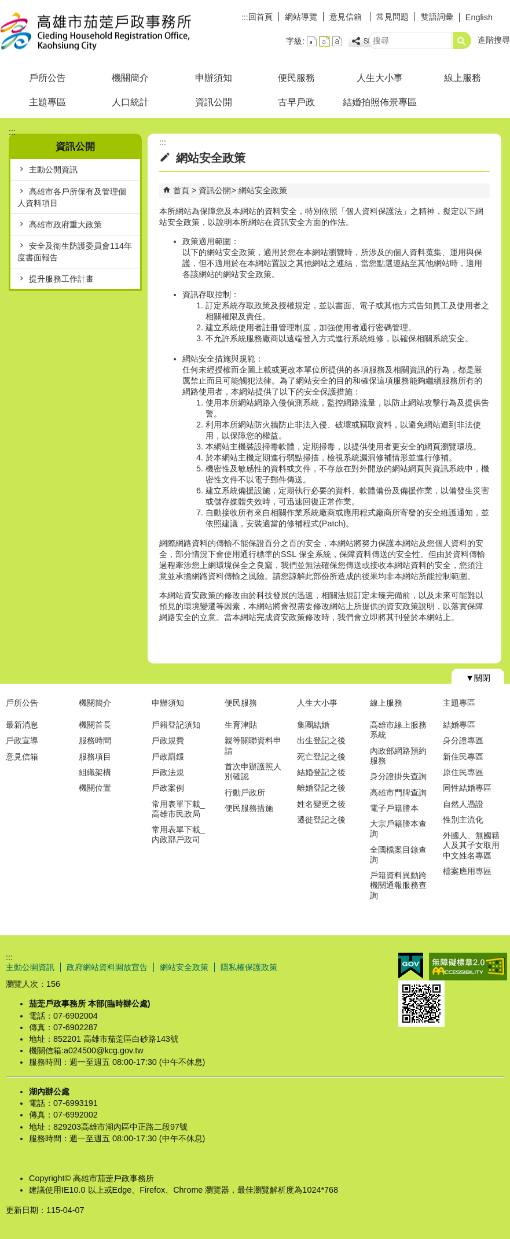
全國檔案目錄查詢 (398, 854)
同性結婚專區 (467, 787)
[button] (462, 40)
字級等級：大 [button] (337, 41)
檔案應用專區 (467, 871)
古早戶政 (296, 102)
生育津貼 (241, 724)
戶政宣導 (22, 740)
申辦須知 (213, 78)
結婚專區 (459, 724)
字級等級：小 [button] (312, 41)
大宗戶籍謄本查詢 (398, 828)
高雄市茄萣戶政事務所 (98, 31)
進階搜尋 (494, 40)
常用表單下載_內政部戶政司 (178, 834)
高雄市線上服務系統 (398, 729)
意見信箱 (346, 16)
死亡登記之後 (321, 756)
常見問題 (392, 16)
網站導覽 (301, 16)
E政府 (410, 966)
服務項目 (95, 756)
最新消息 (22, 724)
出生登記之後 (321, 740)
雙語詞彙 (437, 16)
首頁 (181, 190)
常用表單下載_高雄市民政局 (178, 808)
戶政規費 (168, 740)
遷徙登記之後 (321, 819)
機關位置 (95, 787)
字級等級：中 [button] (324, 41)
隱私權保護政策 (249, 967)
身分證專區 (463, 740)
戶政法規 (168, 772)
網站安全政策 (263, 190)
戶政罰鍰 (168, 756)
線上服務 (462, 78)
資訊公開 (213, 102)
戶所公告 (47, 78)
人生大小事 (380, 78)
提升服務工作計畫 (61, 278)
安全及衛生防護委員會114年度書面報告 (74, 251)
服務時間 (95, 740)
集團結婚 (313, 724)
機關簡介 (130, 78)
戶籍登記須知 (176, 724)
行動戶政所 (245, 792)
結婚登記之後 (321, 772)
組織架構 (95, 772)
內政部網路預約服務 (398, 755)
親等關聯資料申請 (253, 745)
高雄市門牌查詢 (398, 792)
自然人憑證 (463, 804)
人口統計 (130, 102)
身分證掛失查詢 (398, 776)
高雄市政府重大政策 (65, 224)
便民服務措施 (249, 808)
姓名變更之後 (321, 804)
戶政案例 (168, 787)
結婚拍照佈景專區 (380, 102)
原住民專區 (463, 772)
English (479, 17)
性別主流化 (463, 819)
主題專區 (47, 102)
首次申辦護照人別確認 (253, 771)
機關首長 (95, 724)
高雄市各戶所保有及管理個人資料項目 (71, 197)
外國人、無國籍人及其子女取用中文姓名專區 (471, 845)
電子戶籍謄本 (394, 808)
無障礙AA (468, 966)
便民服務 (296, 78)
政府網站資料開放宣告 (107, 967)
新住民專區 (463, 756)
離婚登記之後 (321, 787)
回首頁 (260, 16)
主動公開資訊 (53, 169)
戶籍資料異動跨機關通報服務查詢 (398, 885)
